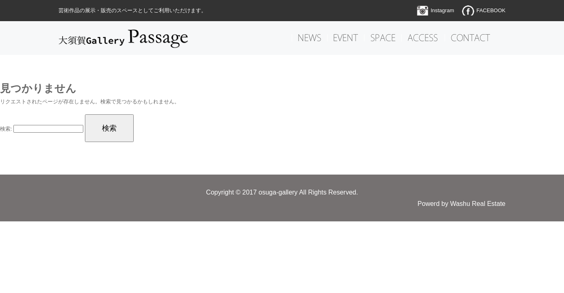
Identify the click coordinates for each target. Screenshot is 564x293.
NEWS (309, 38)
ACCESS (423, 38)
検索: (6, 129)
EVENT (346, 38)
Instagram (442, 10)
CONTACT (470, 38)
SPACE (383, 38)
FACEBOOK (490, 10)
